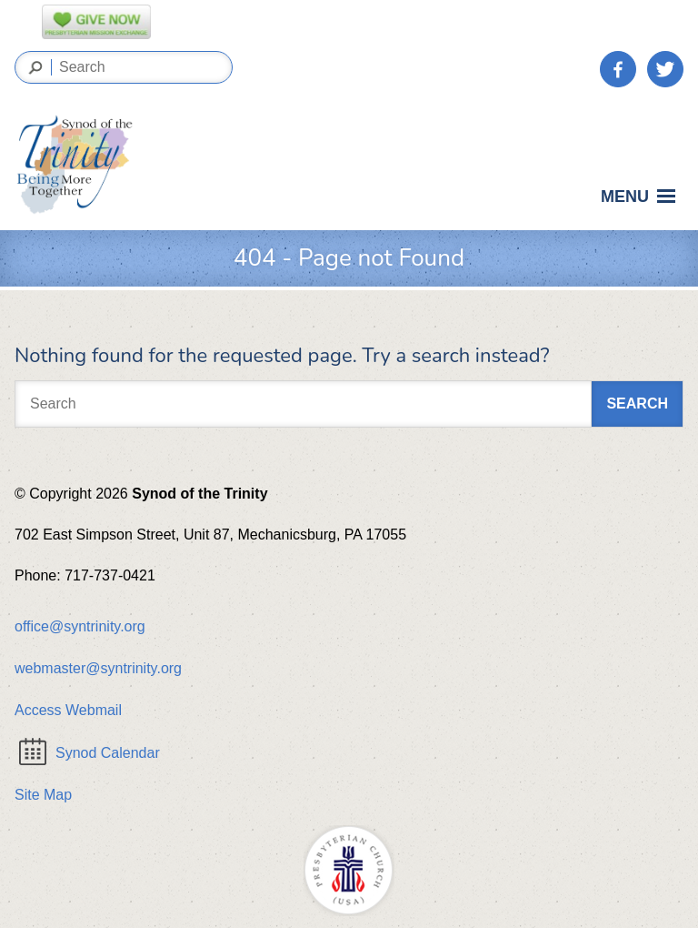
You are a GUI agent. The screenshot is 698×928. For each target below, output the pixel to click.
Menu (641, 201)
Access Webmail (68, 710)
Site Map (43, 794)
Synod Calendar (89, 753)
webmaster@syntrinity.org (98, 668)
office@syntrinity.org (80, 626)
